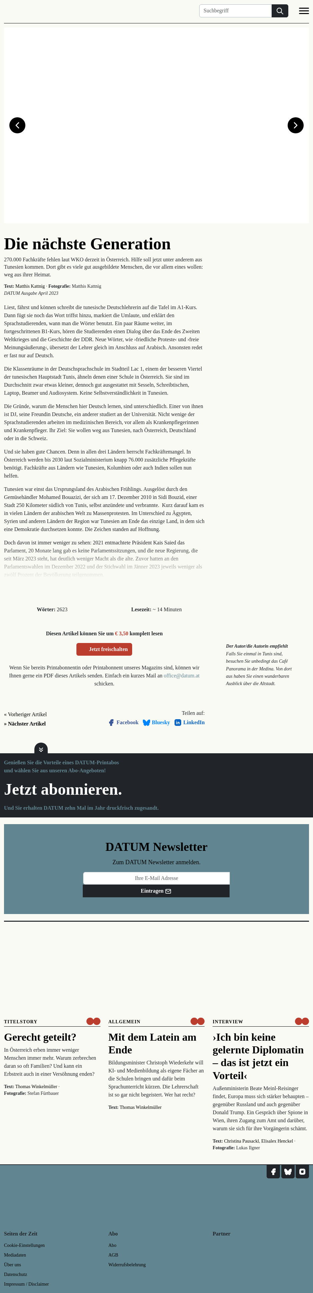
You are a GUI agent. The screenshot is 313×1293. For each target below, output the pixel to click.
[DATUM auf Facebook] (273, 1171)
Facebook (122, 723)
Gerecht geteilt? (40, 1037)
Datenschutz (15, 1274)
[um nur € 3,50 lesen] (93, 1021)
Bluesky (156, 723)
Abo (112, 1245)
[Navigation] (304, 12)
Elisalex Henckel (277, 1141)
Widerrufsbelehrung (127, 1264)
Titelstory (20, 1021)
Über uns (12, 1264)
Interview (228, 1021)
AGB (113, 1255)
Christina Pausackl (241, 1141)
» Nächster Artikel (25, 724)
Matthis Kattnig (30, 286)
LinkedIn (189, 723)
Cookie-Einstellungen (24, 1245)
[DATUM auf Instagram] (302, 1171)
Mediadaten (15, 1255)
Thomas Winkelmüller (36, 1086)
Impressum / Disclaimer (26, 1284)
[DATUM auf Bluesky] (288, 1171)
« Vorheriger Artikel (25, 714)
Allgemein (124, 1021)
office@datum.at (182, 675)
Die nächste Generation (87, 243)
